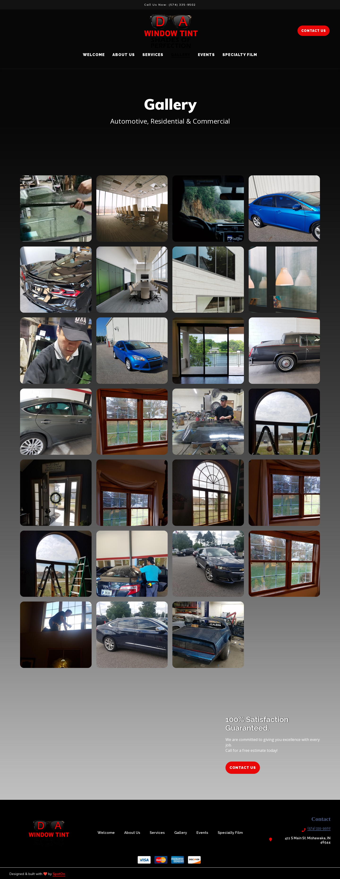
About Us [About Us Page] (123, 54)
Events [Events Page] (206, 54)
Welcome (108, 832)
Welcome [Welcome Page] (94, 54)
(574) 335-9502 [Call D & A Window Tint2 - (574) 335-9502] (319, 828)
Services (159, 832)
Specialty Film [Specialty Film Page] (239, 54)
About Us (133, 832)
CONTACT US (313, 31)
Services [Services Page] (152, 54)
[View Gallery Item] (56, 208)
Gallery (182, 832)
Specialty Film (232, 832)
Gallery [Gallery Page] (180, 54)
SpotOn (59, 874)
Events (203, 832)
